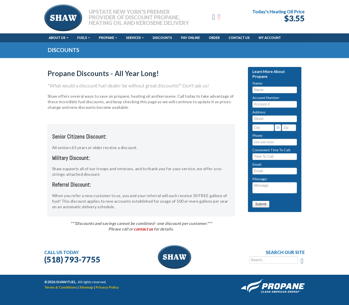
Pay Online (190, 38)
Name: (257, 83)
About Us (58, 38)
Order (214, 38)
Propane (108, 38)
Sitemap (86, 287)
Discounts (162, 38)
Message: (259, 179)
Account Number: (266, 97)
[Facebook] (213, 18)
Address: (259, 112)
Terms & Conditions (60, 287)
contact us (143, 228)
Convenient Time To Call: (271, 150)
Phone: (257, 135)
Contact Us (239, 38)
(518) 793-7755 (72, 259)
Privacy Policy (107, 287)
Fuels (83, 38)
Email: (257, 164)
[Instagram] (219, 18)
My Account (270, 38)
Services (135, 38)
